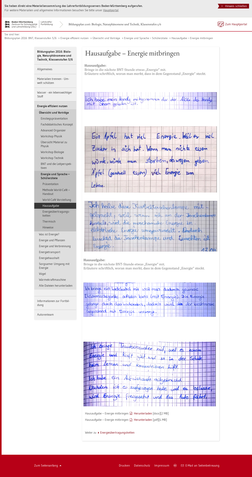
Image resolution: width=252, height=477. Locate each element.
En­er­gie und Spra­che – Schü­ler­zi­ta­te (146, 38)
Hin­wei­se (48, 227)
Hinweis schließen (234, 6)
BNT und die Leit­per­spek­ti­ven (56, 166)
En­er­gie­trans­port (49, 252)
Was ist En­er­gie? (49, 234)
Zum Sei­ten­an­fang (47, 465)
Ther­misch (49, 221)
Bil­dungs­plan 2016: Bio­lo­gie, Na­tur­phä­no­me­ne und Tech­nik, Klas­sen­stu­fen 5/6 (115, 24)
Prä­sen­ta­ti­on (50, 184)
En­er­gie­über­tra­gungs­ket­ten (56, 213)
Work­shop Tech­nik (52, 158)
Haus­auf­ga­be (51, 206)
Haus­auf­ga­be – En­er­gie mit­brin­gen (192, 38)
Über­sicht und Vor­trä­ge (106, 38)
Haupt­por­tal (111, 10)
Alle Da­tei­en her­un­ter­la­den (55, 285)
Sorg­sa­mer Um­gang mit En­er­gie (54, 266)
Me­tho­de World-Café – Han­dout (56, 192)
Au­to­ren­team (45, 314)
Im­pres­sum (161, 465)
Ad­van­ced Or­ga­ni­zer (53, 130)
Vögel (42, 274)
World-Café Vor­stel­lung (57, 200)
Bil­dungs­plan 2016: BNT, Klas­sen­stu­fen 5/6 (31, 38)
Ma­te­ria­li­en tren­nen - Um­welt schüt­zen (53, 81)
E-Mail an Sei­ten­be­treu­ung (200, 465)
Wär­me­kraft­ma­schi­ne (52, 280)
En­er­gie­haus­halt (49, 258)
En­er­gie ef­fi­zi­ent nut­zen (74, 38)
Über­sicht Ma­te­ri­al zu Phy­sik (54, 144)
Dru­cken (124, 465)
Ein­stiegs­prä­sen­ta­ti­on (54, 118)
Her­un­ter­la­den (143, 413)
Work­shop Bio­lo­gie (52, 152)
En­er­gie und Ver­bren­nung (55, 246)
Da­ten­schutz (142, 465)
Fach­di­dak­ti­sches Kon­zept (57, 124)
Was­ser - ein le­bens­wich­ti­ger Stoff (54, 94)
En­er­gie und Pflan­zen (52, 240)
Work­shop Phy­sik (51, 136)
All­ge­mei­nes (44, 69)
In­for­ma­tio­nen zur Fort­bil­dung (53, 303)
